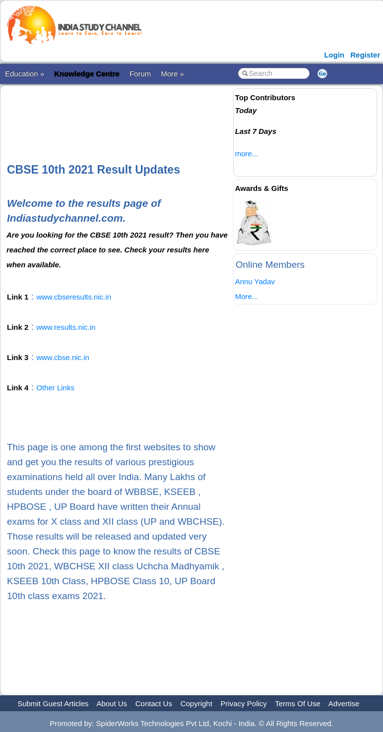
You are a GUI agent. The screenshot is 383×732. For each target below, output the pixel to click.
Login (334, 55)
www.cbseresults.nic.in (73, 297)
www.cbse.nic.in (62, 357)
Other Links (55, 387)
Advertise (344, 703)
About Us (111, 703)
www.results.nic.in (65, 327)
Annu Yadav (255, 281)
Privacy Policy (244, 703)
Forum (140, 73)
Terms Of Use (297, 703)
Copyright (196, 703)
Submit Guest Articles (52, 703)
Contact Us (153, 703)
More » (172, 73)
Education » (24, 73)
